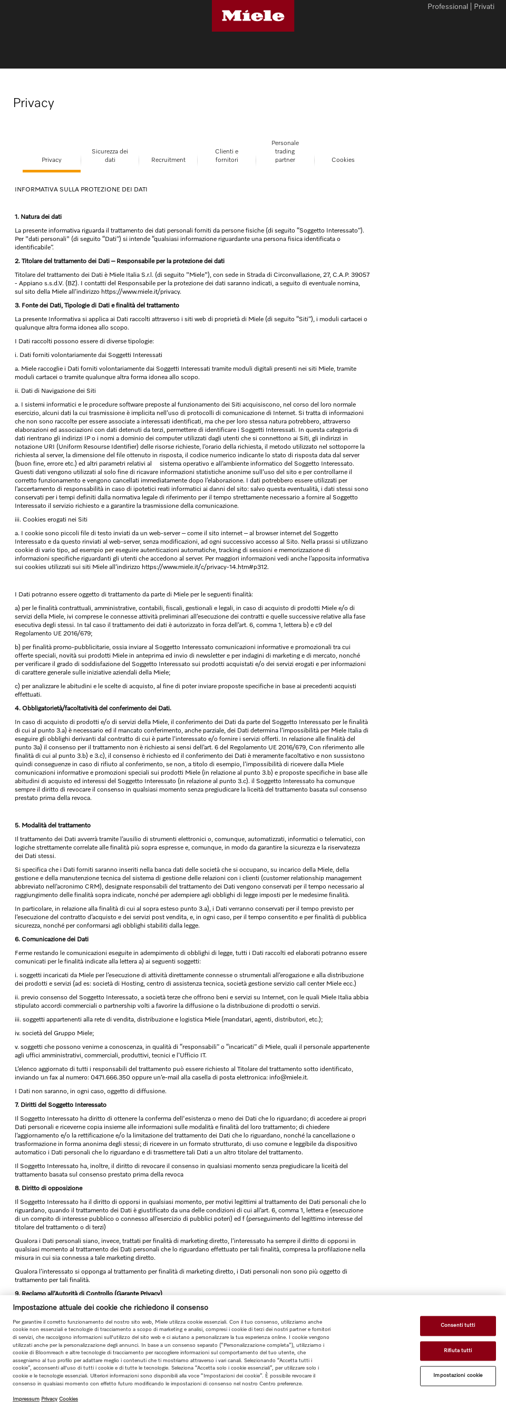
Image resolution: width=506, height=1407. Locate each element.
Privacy (52, 160)
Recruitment (168, 160)
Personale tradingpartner (285, 151)
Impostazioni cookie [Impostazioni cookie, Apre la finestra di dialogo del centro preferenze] (457, 1376)
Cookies (343, 160)
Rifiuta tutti (458, 1350)
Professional (447, 7)
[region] (253, 1351)
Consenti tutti (458, 1325)
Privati (484, 7)
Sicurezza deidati (110, 156)
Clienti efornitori (226, 156)
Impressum (26, 1399)
